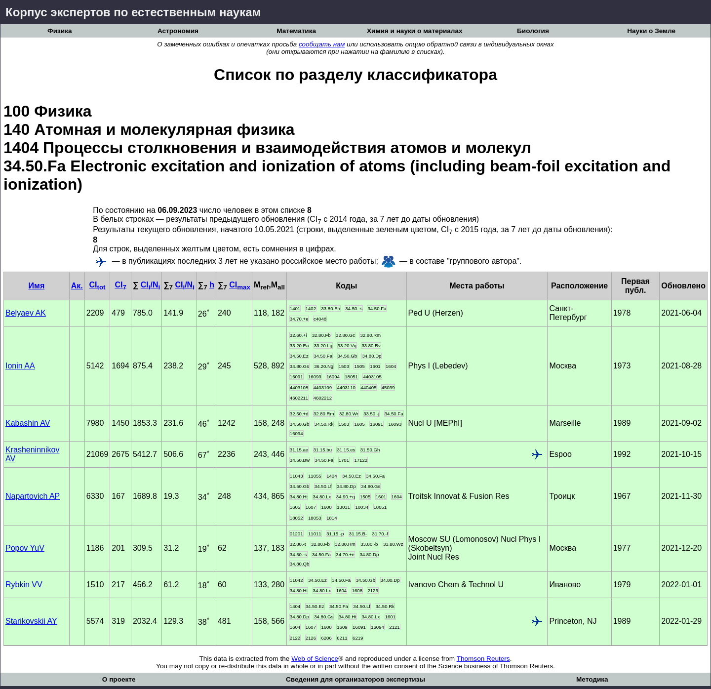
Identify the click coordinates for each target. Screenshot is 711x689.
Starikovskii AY (31, 621)
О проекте (119, 679)
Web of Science (314, 658)
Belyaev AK (25, 313)
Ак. (77, 286)
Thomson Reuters (483, 658)
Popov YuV (24, 548)
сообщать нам (322, 44)
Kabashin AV (27, 423)
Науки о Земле (651, 31)
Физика (59, 31)
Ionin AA (20, 366)
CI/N (150, 285)
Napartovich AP (32, 496)
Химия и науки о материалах (415, 31)
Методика (592, 679)
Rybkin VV (23, 584)
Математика (296, 31)
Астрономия (178, 31)
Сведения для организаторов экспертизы (355, 679)
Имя (37, 286)
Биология (533, 31)
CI (97, 285)
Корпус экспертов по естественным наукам (133, 12)
